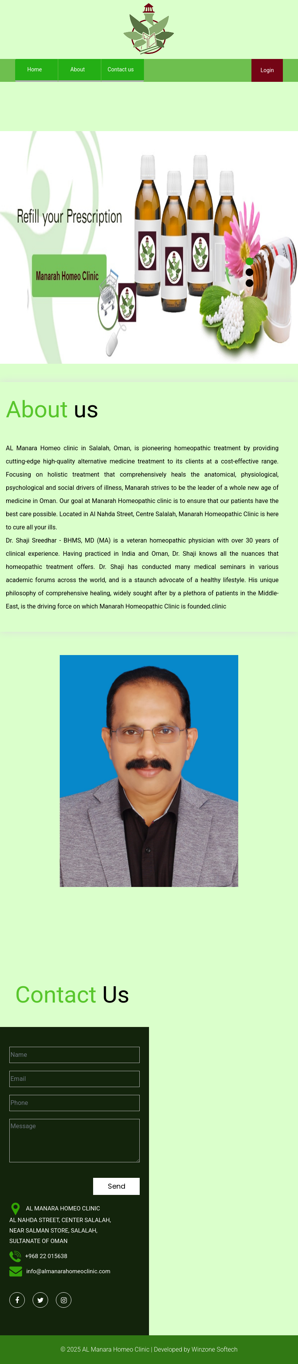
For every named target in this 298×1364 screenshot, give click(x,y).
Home (40, 67)
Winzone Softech (213, 1349)
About (77, 69)
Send (116, 1186)
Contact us (120, 69)
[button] (22, 247)
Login (267, 70)
